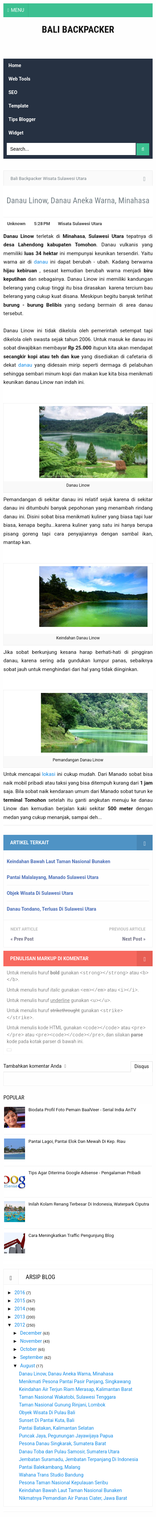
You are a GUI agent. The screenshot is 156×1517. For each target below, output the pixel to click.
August (28, 1365)
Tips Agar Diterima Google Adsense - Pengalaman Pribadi (84, 1172)
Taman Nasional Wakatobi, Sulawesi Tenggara (67, 1397)
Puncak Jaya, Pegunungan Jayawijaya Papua (66, 1435)
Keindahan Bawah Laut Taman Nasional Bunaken (58, 861)
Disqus (141, 1066)
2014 (20, 1308)
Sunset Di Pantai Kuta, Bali (46, 1420)
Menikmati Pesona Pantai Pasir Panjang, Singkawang (75, 1381)
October (29, 1349)
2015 (20, 1300)
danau (41, 262)
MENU (17, 10)
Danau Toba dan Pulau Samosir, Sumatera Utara (69, 1451)
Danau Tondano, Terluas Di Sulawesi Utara (51, 909)
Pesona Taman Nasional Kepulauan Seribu (63, 1482)
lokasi (48, 774)
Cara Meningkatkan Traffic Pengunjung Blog (71, 1235)
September (32, 1357)
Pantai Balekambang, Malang (49, 1467)
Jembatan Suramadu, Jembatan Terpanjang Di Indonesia (78, 1459)
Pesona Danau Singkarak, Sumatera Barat (62, 1443)
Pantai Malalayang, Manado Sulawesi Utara (52, 877)
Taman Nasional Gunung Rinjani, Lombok (62, 1404)
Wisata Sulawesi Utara (80, 223)
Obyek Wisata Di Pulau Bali (47, 1412)
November (31, 1341)
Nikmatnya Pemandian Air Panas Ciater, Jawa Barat (73, 1498)
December (31, 1333)
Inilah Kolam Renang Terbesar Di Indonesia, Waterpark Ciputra (88, 1204)
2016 (20, 1292)
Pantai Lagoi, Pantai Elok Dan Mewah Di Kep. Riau (76, 1141)
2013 (20, 1316)
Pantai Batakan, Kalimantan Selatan (56, 1428)
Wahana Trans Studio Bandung (51, 1475)
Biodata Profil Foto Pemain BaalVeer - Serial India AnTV (82, 1109)
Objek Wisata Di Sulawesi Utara (40, 893)
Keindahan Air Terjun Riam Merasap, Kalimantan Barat (75, 1389)
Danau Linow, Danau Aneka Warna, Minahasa (66, 1373)
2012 (20, 1325)
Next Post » (134, 939)
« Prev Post (22, 939)
